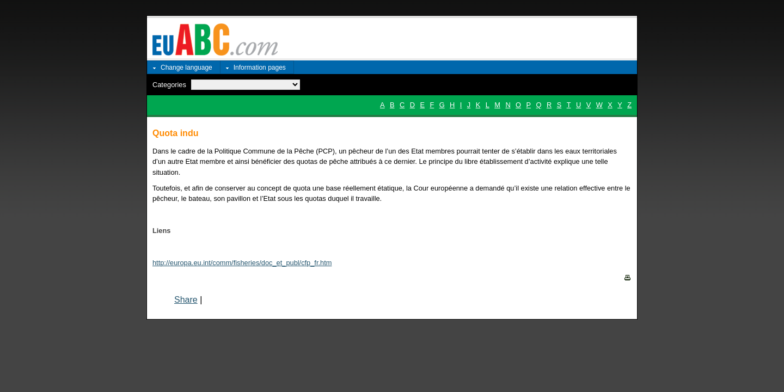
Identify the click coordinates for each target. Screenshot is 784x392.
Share (186, 299)
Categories (169, 85)
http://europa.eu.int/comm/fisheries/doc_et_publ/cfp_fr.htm (242, 263)
